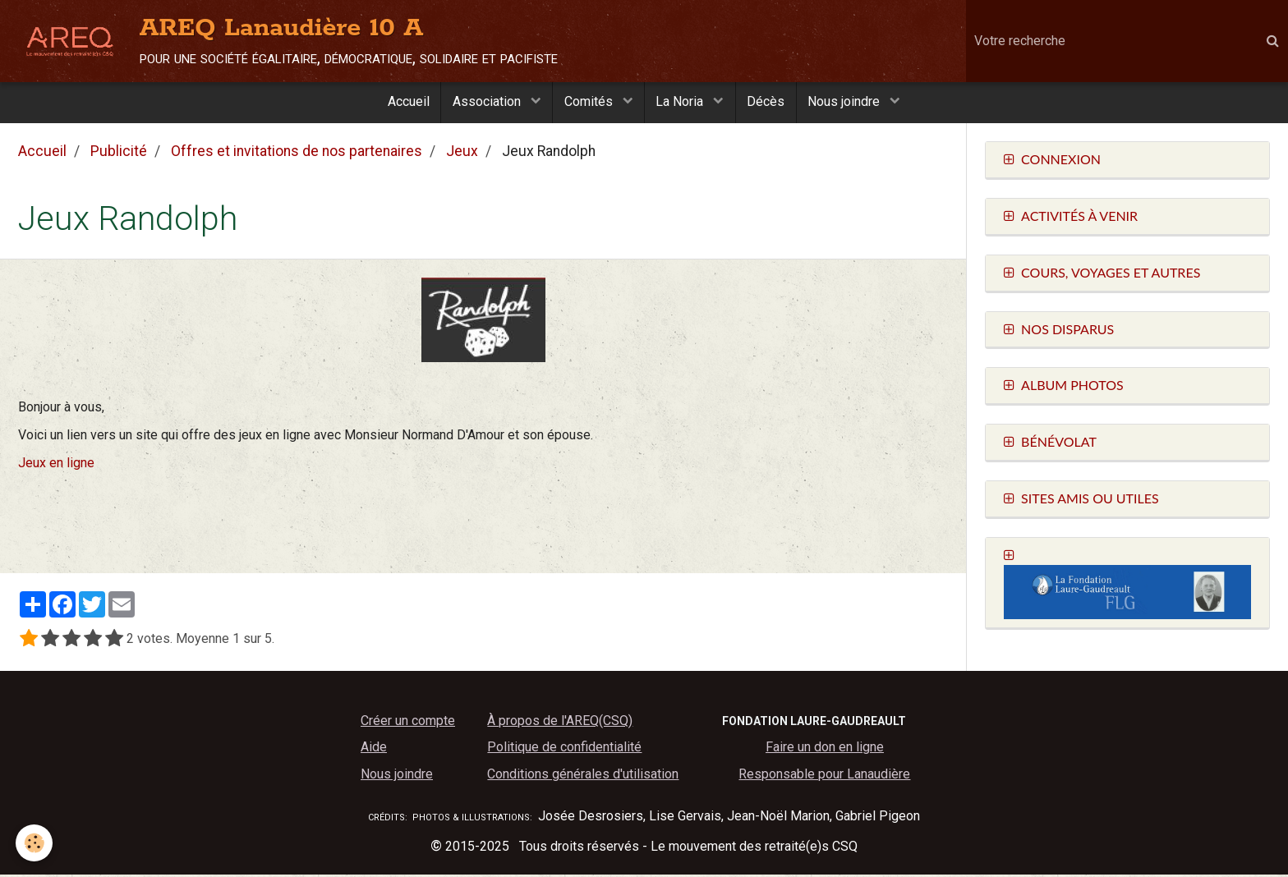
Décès (770, 103)
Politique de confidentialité (564, 749)
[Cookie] (34, 842)
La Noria (682, 103)
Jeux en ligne (56, 465)
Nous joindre (852, 103)
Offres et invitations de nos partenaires (296, 153)
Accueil (402, 103)
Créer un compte (408, 723)
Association (484, 103)
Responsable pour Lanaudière (824, 776)
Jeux (462, 153)
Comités (588, 103)
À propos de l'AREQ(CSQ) (559, 723)
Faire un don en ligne (825, 749)
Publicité (118, 153)
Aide (374, 749)
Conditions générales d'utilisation (582, 776)
